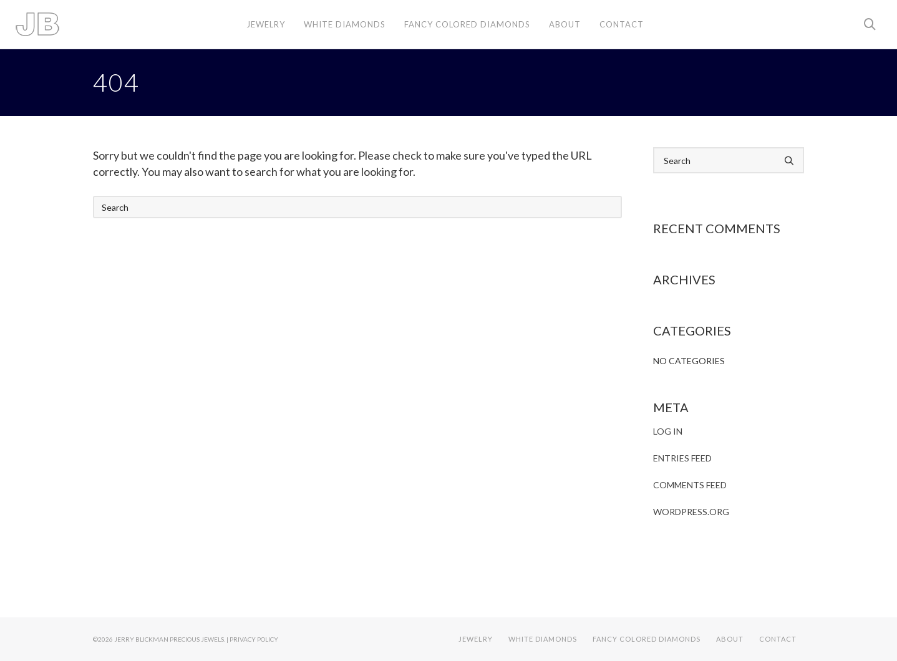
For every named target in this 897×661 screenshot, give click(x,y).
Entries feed (682, 458)
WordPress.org (691, 511)
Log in (667, 431)
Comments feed (690, 485)
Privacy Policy (254, 639)
